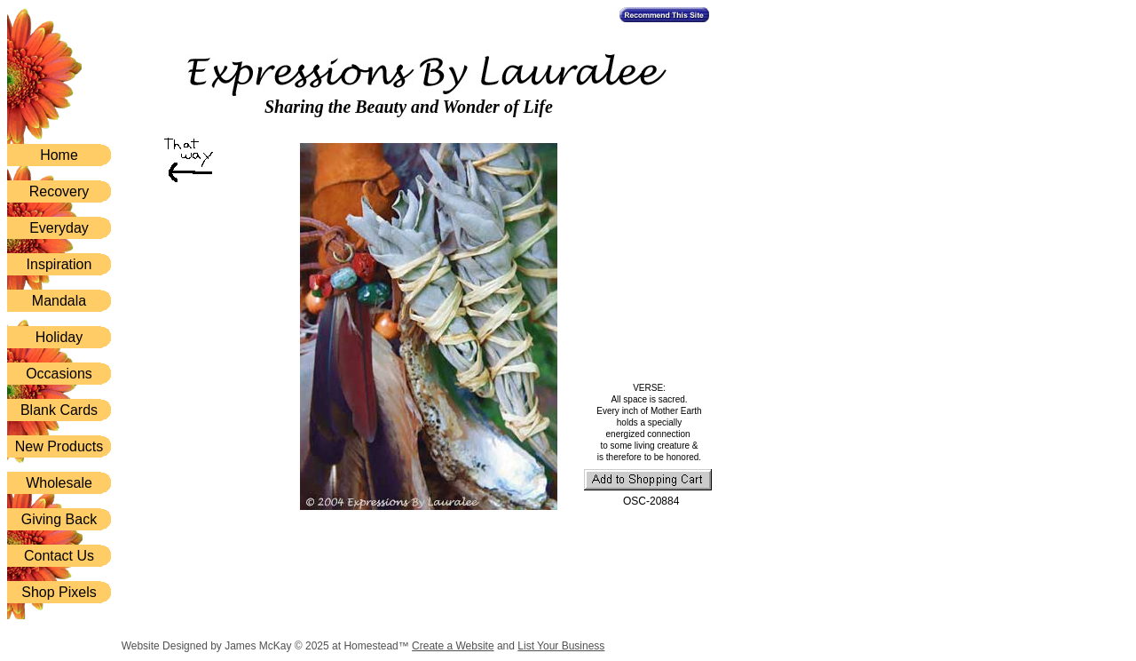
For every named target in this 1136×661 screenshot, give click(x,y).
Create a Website (453, 646)
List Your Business (560, 646)
